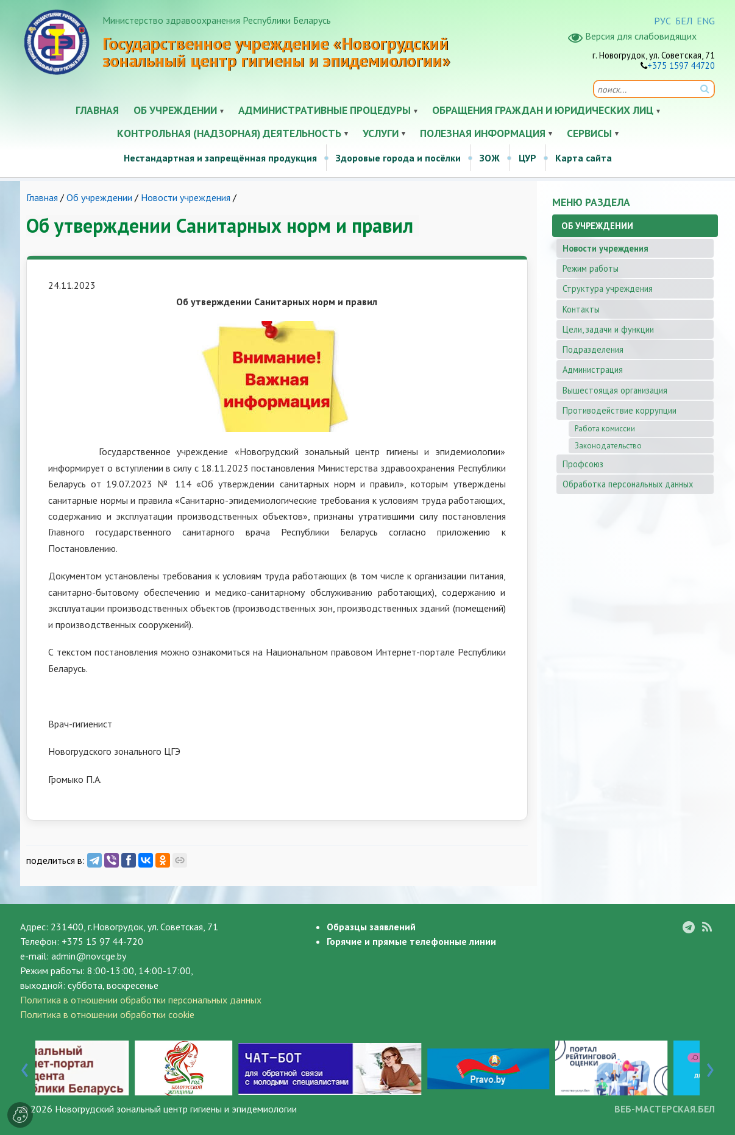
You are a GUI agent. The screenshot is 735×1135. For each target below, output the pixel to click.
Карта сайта (583, 158)
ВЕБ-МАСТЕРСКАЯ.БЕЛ (664, 1109)
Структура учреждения (608, 288)
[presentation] (24, 1067)
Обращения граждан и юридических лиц (542, 110)
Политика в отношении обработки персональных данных (140, 1000)
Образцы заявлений (371, 927)
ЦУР (527, 158)
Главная (97, 110)
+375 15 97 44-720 (102, 941)
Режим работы (591, 268)
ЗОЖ (490, 158)
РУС (662, 21)
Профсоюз (583, 464)
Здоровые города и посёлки (398, 158)
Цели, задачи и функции (608, 329)
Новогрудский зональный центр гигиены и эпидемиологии (176, 1109)
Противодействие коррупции (619, 410)
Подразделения (593, 349)
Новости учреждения (185, 197)
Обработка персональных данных (628, 484)
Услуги (381, 133)
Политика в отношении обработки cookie (107, 1014)
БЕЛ (683, 21)
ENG (706, 21)
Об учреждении (175, 110)
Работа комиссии (605, 428)
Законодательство (608, 445)
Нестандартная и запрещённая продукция (220, 158)
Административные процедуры (324, 110)
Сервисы (589, 133)
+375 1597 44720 (681, 65)
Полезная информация (482, 133)
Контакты (581, 309)
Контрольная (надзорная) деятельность (229, 133)
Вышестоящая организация (615, 390)
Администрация (593, 369)
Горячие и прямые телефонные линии (411, 941)
